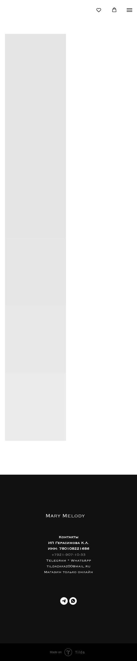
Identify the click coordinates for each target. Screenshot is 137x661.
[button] (98, 10)
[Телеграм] (64, 601)
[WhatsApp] (73, 601)
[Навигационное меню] (129, 10)
